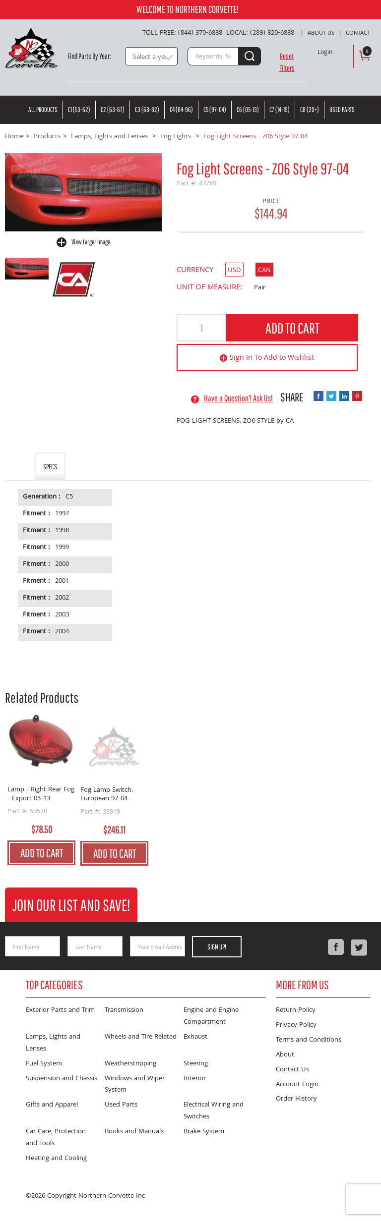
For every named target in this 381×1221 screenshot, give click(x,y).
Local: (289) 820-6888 (260, 33)
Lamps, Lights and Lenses (53, 1043)
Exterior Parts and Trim (60, 1010)
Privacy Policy (296, 1025)
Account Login (297, 1084)
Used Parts (342, 109)
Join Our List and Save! (71, 904)
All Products (43, 109)
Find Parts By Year (88, 56)
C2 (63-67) (113, 109)
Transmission (124, 1010)
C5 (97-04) (214, 109)
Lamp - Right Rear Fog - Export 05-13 (40, 794)
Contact (358, 33)
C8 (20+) (309, 109)
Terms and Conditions (308, 1040)
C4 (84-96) (181, 109)
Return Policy (296, 1010)
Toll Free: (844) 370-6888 (182, 33)
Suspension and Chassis (61, 1078)
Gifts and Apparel (52, 1105)
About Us (321, 33)
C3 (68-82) (147, 109)
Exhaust (195, 1037)
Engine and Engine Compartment (211, 1016)
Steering (196, 1063)
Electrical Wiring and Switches (214, 1111)
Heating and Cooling (56, 1158)
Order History (296, 1099)
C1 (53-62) (79, 109)
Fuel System (44, 1063)
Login (325, 53)
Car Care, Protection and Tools (56, 1137)
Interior (195, 1078)
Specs (50, 466)
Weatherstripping (130, 1063)
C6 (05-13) (248, 109)
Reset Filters (287, 62)
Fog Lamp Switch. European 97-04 (106, 795)
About (285, 1055)
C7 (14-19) (279, 109)
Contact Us (292, 1069)
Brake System (204, 1131)
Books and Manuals (134, 1131)
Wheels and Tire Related (141, 1037)
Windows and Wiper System (135, 1084)
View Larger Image (90, 242)
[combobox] (151, 56)
